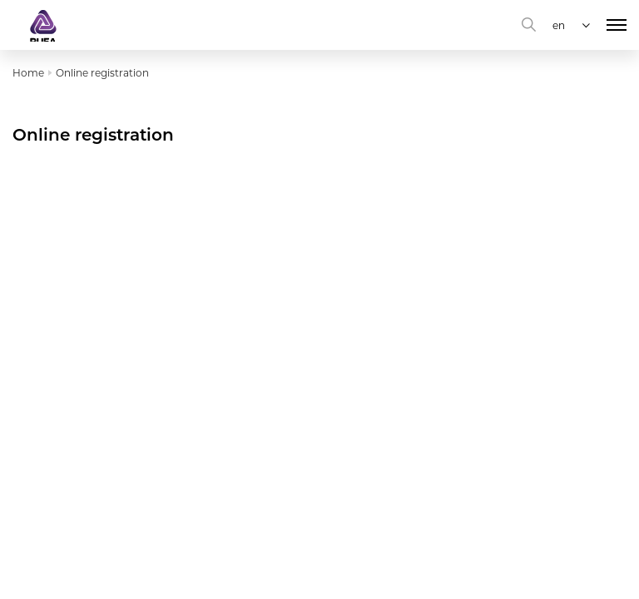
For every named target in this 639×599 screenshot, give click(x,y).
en (558, 25)
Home (28, 73)
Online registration (102, 73)
